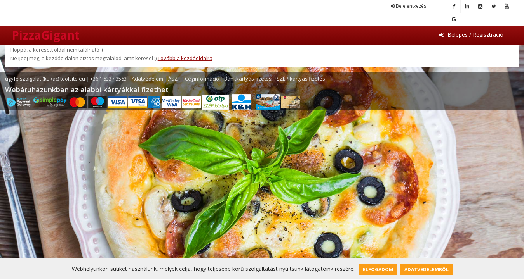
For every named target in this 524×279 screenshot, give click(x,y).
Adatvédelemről (426, 269)
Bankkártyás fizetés (248, 78)
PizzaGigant (46, 35)
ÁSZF (174, 78)
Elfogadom (378, 269)
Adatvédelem (147, 78)
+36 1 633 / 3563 (108, 78)
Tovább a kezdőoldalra (185, 58)
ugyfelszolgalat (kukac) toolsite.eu (45, 78)
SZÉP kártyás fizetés (301, 78)
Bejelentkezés (408, 6)
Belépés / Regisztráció (471, 34)
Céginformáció (202, 78)
